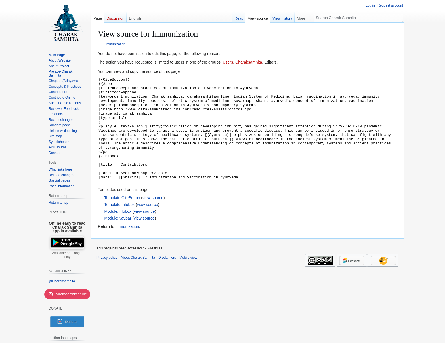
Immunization (115, 44)
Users (228, 62)
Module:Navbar (117, 239)
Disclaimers (167, 279)
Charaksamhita (248, 62)
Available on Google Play (67, 255)
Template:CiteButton (122, 219)
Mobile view (188, 279)
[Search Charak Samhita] (358, 18)
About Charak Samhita (138, 279)
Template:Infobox (119, 226)
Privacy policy (106, 279)
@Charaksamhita (62, 281)
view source (152, 219)
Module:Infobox (117, 232)
